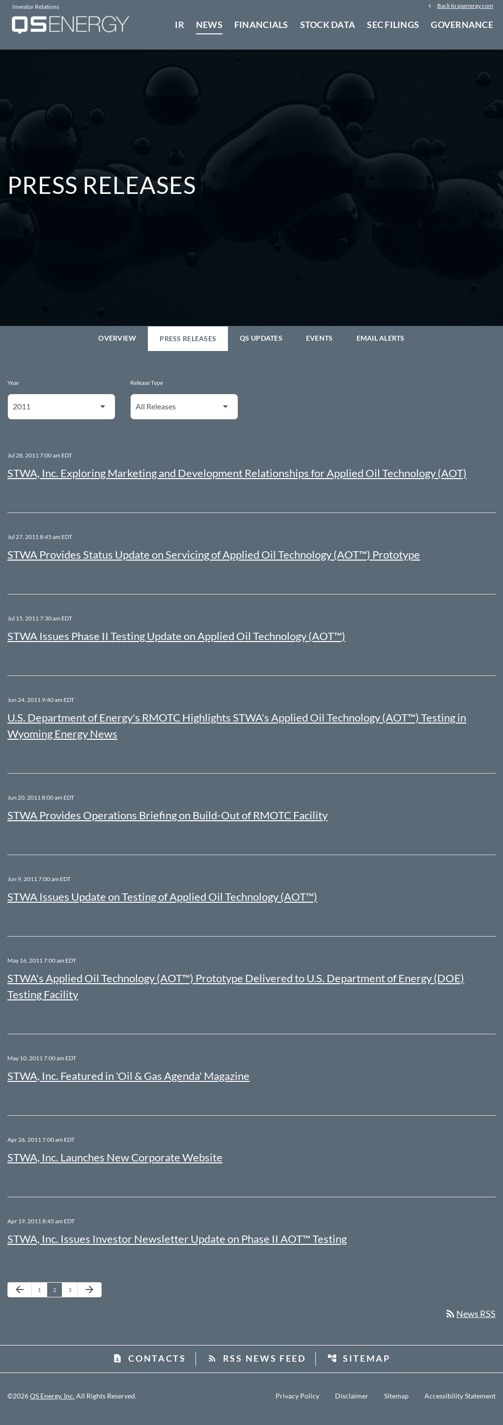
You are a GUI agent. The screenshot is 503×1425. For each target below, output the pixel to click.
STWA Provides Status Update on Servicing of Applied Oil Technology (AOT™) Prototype (213, 559)
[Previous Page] (19, 1295)
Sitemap (359, 1364)
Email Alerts (381, 343)
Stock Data (328, 24)
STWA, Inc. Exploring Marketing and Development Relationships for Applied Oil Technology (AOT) (237, 478)
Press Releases (188, 344)
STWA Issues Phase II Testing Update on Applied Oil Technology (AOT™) (176, 641)
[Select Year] (61, 412)
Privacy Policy (297, 1401)
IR (179, 24)
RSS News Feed (256, 1364)
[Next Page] (89, 1295)
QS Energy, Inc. (52, 1402)
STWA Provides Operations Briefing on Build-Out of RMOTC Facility (167, 820)
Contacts (149, 1364)
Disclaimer (351, 1401)
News (209, 24)
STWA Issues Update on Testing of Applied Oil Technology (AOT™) (162, 902)
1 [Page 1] (42, 1294)
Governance (462, 24)
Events (319, 343)
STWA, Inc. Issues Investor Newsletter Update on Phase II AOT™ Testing (177, 1244)
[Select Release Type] (184, 412)
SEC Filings (393, 24)
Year (13, 388)
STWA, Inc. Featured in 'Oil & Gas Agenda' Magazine (128, 1081)
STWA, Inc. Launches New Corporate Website (115, 1162)
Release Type (146, 388)
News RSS (470, 1319)
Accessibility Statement (460, 1401)
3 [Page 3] (73, 1294)
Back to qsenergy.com (465, 5)
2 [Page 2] (57, 1294)
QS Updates (261, 343)
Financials (261, 24)
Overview (117, 343)
